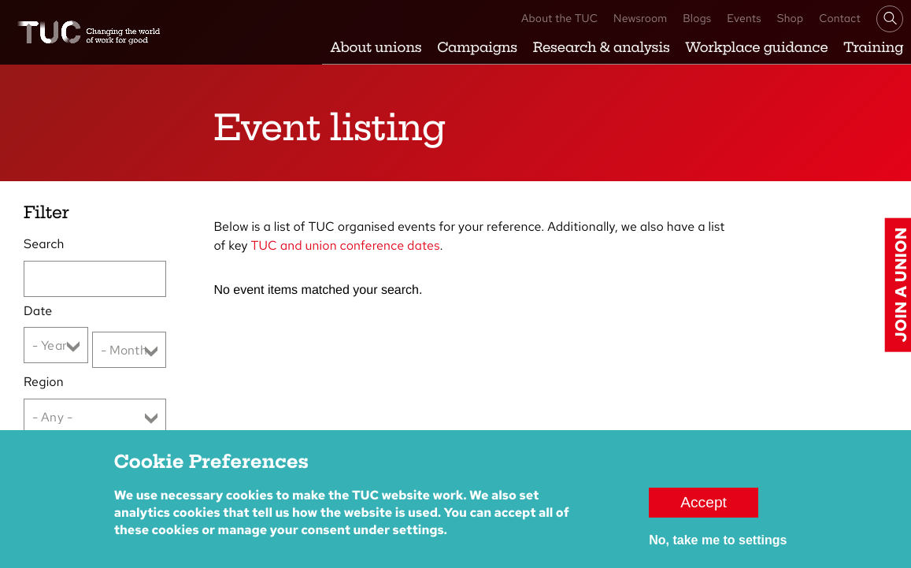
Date (38, 311)
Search (44, 244)
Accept (703, 510)
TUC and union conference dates (345, 245)
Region (44, 381)
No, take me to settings (718, 548)
